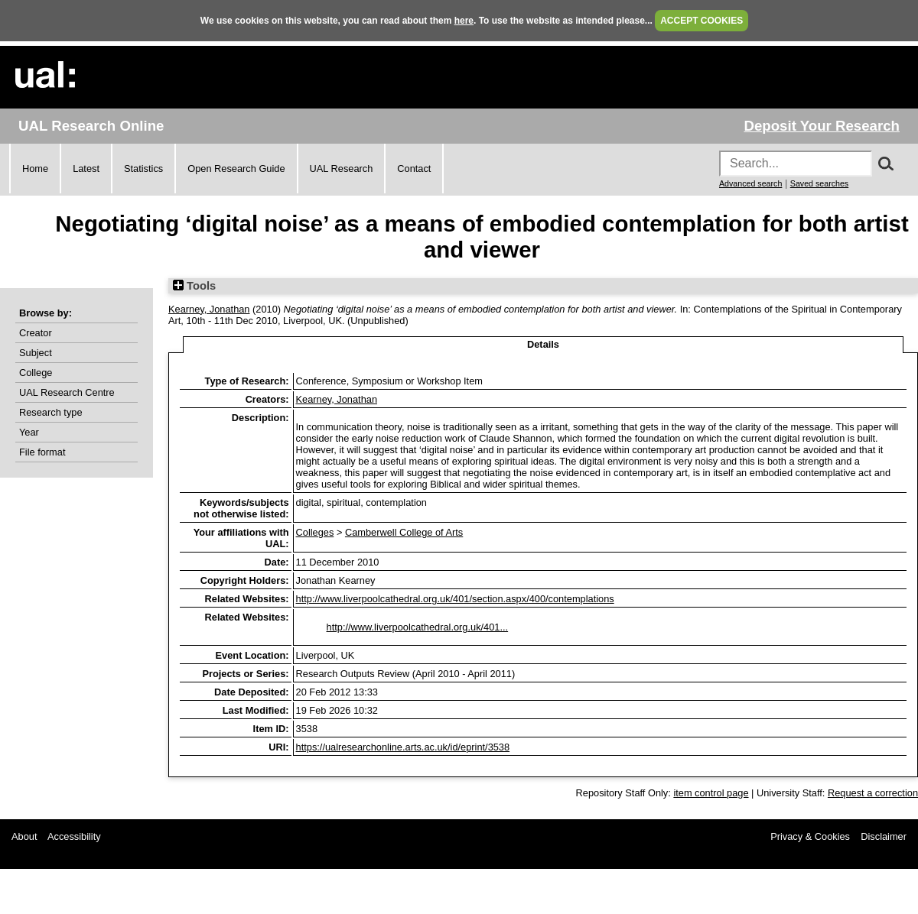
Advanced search (750, 183)
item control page (710, 793)
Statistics (143, 168)
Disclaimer (884, 836)
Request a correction (873, 793)
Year (29, 432)
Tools (194, 286)
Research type (51, 412)
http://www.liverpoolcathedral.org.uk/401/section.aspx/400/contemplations (455, 598)
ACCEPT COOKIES (701, 20)
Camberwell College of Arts (404, 532)
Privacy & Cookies (810, 836)
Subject (35, 352)
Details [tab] (543, 344)
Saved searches (819, 183)
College (35, 372)
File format (42, 452)
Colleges (315, 532)
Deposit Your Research (822, 126)
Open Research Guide (236, 168)
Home (35, 168)
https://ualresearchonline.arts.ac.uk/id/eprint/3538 (403, 747)
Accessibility (74, 836)
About (24, 836)
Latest (86, 168)
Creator (35, 333)
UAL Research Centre (67, 392)
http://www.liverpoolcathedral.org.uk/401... (418, 627)
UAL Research (341, 168)
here (464, 20)
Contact (414, 168)
